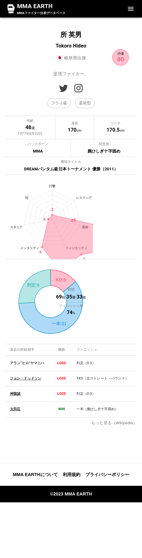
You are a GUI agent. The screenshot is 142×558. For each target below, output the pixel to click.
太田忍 (15, 490)
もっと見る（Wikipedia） (114, 504)
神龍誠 (15, 475)
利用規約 (71, 530)
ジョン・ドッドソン (25, 460)
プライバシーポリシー (107, 530)
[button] (59, 103)
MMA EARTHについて (35, 530)
